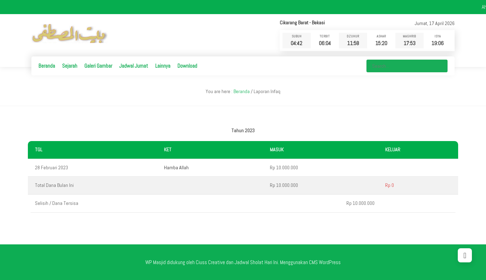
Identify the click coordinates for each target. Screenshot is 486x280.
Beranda (46, 65)
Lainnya (162, 65)
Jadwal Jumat (133, 65)
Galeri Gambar (98, 65)
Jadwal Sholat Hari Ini (256, 262)
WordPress (330, 262)
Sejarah (69, 65)
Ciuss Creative (210, 262)
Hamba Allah (176, 167)
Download (187, 65)
